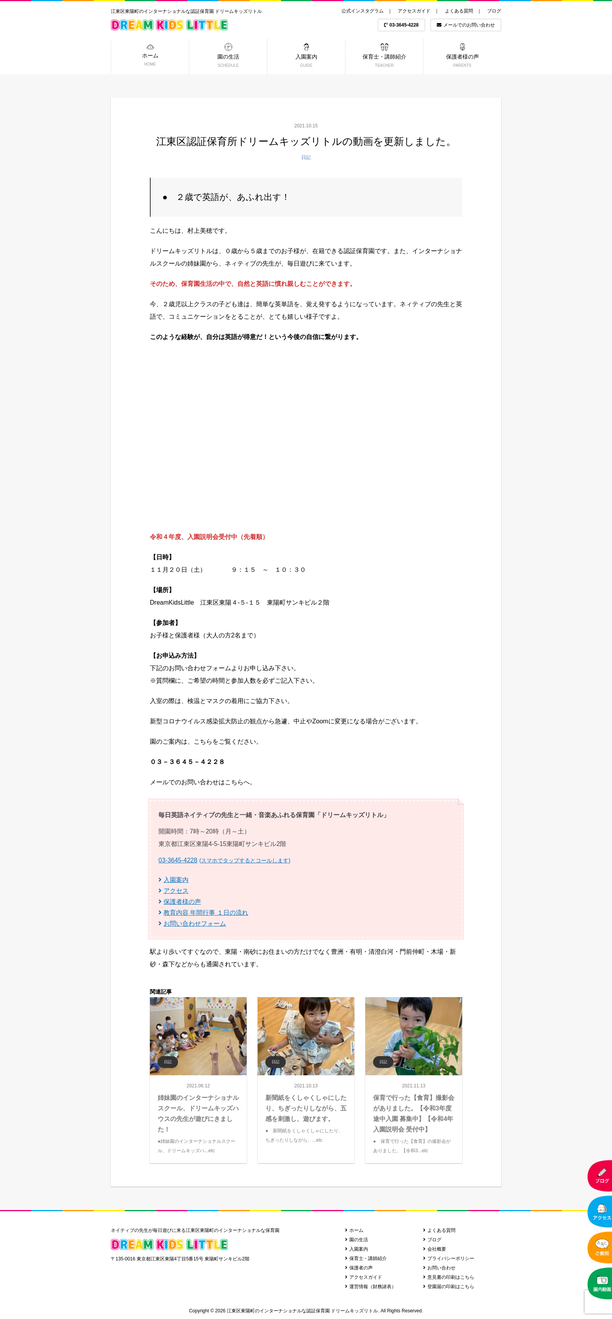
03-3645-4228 (401, 25)
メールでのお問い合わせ (466, 25)
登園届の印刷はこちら (448, 1286)
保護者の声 (359, 1268)
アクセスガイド (414, 11)
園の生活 (356, 1239)
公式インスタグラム (363, 11)
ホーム (354, 1230)
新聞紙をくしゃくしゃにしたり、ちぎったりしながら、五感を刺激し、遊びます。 (306, 1108)
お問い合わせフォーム (192, 923)
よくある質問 (459, 11)
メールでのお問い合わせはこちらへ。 (203, 782)
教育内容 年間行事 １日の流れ (203, 912)
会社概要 (434, 1249)
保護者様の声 (179, 901)
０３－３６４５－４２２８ (187, 762)
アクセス (173, 890)
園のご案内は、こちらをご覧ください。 (206, 741)
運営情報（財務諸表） (370, 1286)
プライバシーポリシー (448, 1258)
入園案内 (173, 879)
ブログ (494, 11)
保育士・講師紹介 (366, 1258)
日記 (306, 157)
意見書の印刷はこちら (448, 1277)
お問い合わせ (439, 1268)
